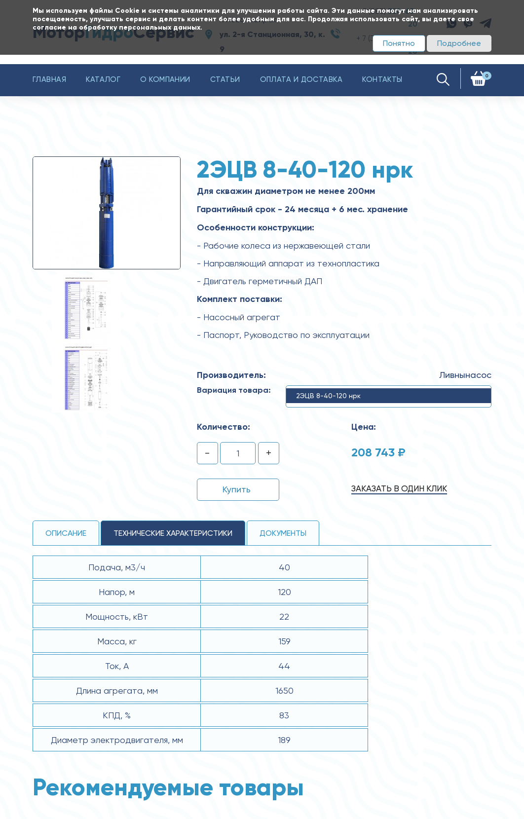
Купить (237, 489)
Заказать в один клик (399, 488)
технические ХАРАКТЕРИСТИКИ (172, 533)
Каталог (103, 79)
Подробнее (459, 43)
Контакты (382, 79)
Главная (49, 79)
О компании (165, 79)
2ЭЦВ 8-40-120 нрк (328, 396)
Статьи (225, 79)
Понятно (399, 43)
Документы (283, 533)
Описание (65, 533)
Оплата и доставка (301, 79)
